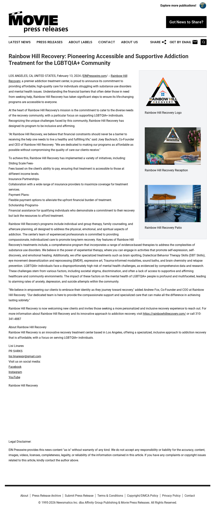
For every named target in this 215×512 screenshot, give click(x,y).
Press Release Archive (46, 495)
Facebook (15, 367)
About (24, 495)
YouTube (14, 377)
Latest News (20, 42)
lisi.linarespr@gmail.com (25, 356)
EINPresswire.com (94, 76)
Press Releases (50, 42)
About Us (129, 42)
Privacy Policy (171, 495)
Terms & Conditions (110, 495)
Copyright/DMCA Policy (142, 495)
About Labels (80, 42)
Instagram (15, 372)
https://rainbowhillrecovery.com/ (164, 313)
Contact (106, 42)
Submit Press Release (79, 495)
